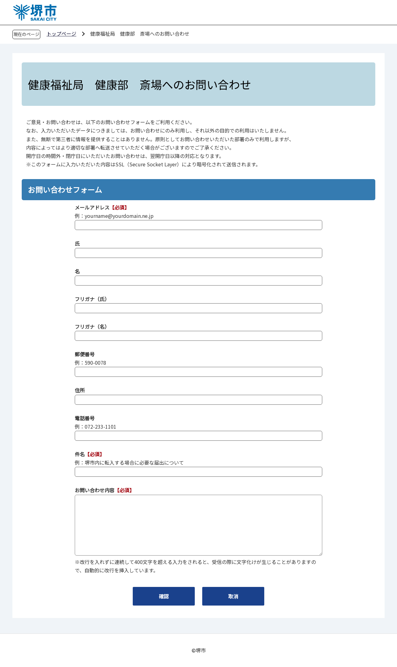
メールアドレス (92, 207)
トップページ (61, 33)
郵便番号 (85, 354)
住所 (80, 390)
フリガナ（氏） (92, 299)
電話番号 (85, 418)
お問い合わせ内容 (94, 490)
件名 (80, 454)
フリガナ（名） (92, 326)
